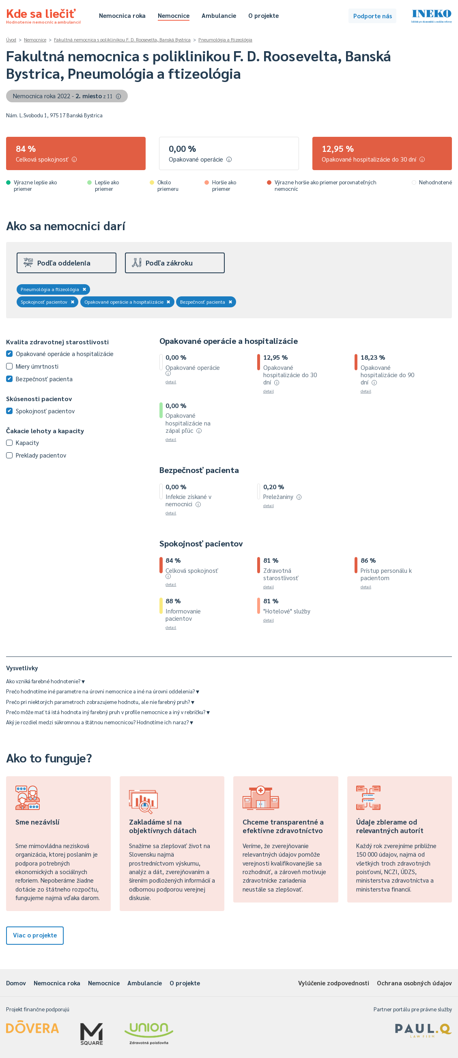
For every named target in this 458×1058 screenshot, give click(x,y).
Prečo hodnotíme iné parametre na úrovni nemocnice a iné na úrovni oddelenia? (102, 691)
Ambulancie (219, 15)
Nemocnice (173, 15)
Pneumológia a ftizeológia (225, 40)
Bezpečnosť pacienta (206, 301)
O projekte (263, 15)
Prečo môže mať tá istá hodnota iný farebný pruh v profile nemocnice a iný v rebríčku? (108, 711)
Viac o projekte (35, 935)
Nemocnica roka (122, 15)
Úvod (11, 40)
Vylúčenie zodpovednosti (333, 983)
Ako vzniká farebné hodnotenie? (45, 681)
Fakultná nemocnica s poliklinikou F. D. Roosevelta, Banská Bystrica (122, 40)
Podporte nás (372, 15)
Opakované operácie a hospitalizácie (127, 301)
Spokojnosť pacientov (48, 301)
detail (171, 381)
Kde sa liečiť (43, 14)
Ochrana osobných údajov (414, 983)
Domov (16, 983)
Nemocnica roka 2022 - (67, 95)
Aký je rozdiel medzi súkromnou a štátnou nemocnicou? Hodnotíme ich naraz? (99, 722)
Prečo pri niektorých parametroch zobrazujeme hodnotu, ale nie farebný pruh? (100, 701)
